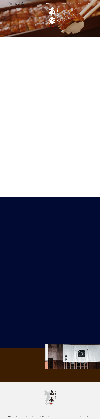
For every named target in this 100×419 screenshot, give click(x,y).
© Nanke (83, 416)
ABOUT (56, 3)
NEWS (71, 3)
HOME (47, 3)
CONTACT (89, 3)
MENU (64, 3)
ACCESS (80, 3)
